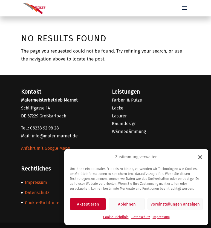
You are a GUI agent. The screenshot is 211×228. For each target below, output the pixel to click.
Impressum (161, 217)
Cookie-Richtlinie (116, 217)
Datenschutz (140, 217)
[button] (200, 157)
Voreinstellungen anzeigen (175, 204)
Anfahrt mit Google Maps (45, 148)
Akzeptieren (88, 204)
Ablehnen (127, 204)
